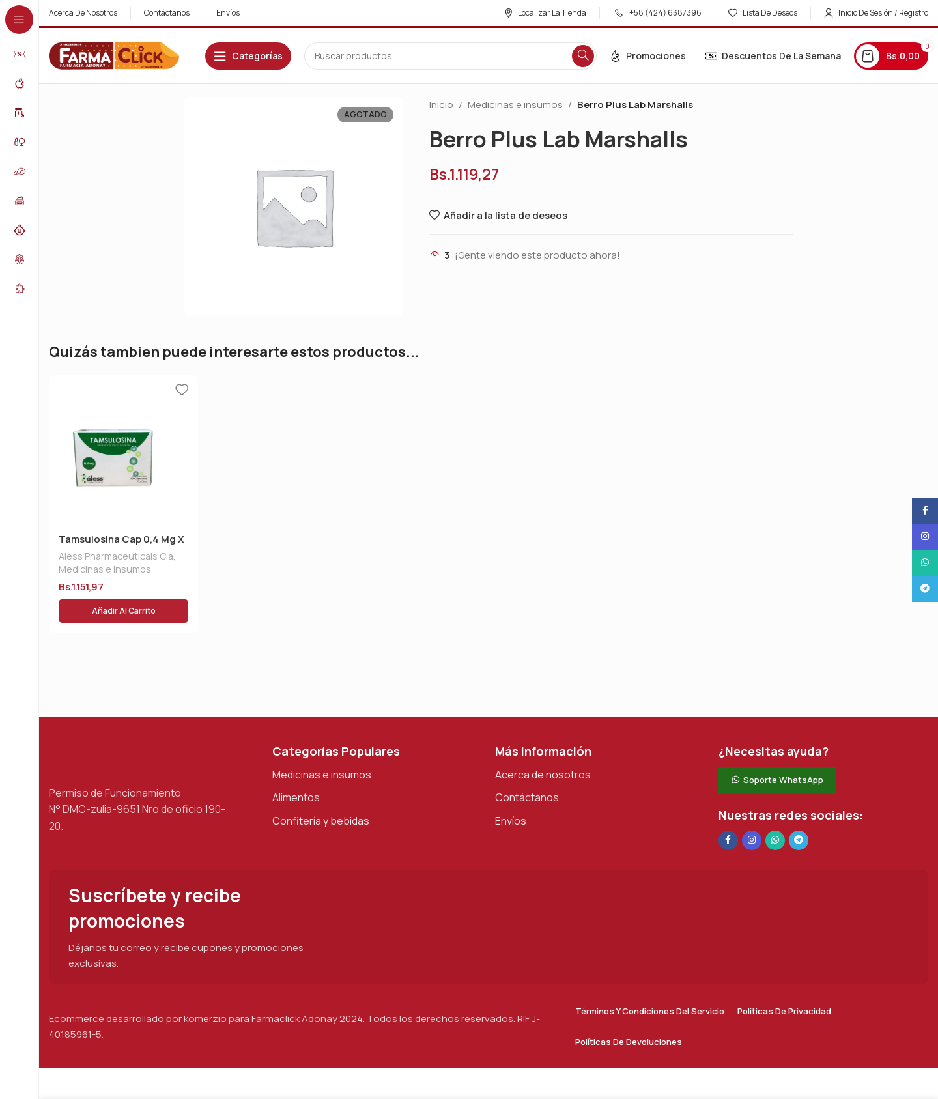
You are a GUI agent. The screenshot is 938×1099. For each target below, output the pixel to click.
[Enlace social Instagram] (751, 809)
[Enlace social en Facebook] (728, 809)
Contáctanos (527, 766)
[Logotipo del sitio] (114, 55)
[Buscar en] (450, 56)
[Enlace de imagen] (114, 725)
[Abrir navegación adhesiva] (248, 56)
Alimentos (296, 766)
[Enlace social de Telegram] (798, 809)
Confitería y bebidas (320, 789)
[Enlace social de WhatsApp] (775, 809)
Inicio (441, 104)
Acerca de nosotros (543, 743)
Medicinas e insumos (515, 104)
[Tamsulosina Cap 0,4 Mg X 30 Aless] (123, 449)
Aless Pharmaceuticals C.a (116, 556)
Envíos (510, 789)
